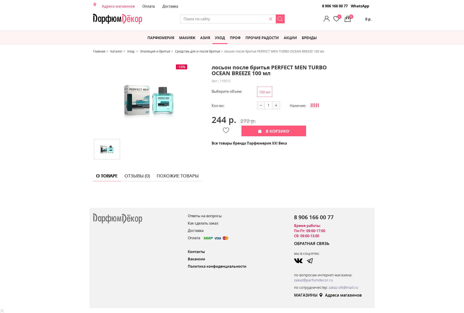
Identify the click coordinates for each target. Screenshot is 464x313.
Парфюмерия (160, 37)
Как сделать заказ (203, 223)
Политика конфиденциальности (217, 266)
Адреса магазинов (118, 6)
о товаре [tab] (107, 176)
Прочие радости (262, 37)
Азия (205, 37)
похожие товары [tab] (178, 176)
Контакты (196, 251)
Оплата (148, 6)
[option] (149, 100)
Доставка (170, 6)
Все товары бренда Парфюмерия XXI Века (249, 143)
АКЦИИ (290, 37)
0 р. (360, 18)
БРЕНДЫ (309, 37)
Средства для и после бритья (197, 51)
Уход (220, 37)
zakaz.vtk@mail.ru (343, 287)
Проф (235, 37)
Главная (99, 51)
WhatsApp (360, 6)
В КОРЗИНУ (274, 131)
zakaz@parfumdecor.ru (313, 280)
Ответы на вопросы (205, 215)
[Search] (280, 18)
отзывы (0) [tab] (137, 176)
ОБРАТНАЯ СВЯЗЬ (311, 243)
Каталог (116, 51)
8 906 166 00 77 (335, 6)
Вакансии (196, 259)
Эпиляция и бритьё (155, 51)
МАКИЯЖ (187, 37)
